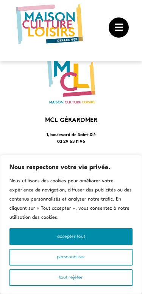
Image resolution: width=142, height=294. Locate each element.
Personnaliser (71, 256)
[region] (71, 224)
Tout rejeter (71, 277)
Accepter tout (71, 236)
